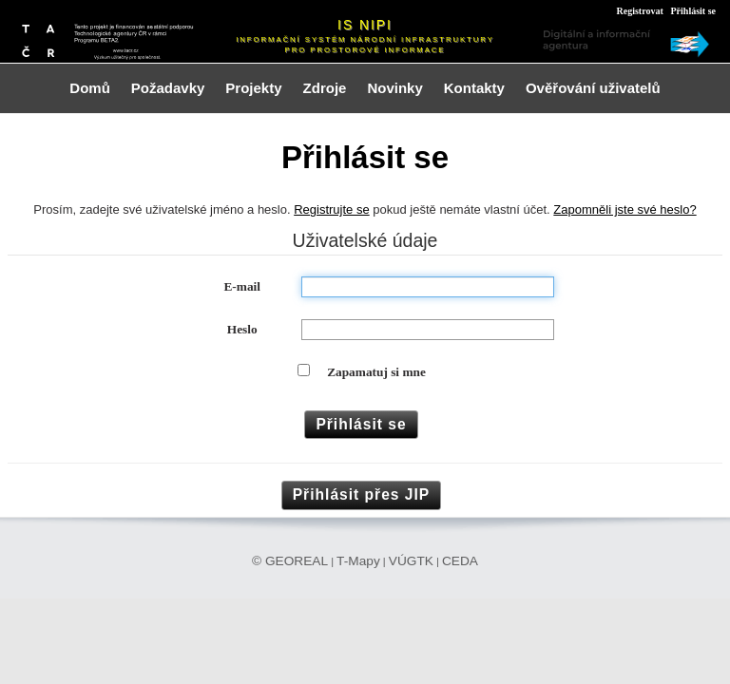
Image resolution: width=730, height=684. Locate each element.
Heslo (242, 329)
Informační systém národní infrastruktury (365, 39)
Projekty (253, 88)
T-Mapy (358, 561)
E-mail (241, 286)
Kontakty (474, 88)
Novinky (394, 88)
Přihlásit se (694, 11)
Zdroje (325, 88)
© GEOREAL (290, 561)
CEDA (460, 561)
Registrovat (639, 11)
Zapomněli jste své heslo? (624, 209)
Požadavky (168, 88)
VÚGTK (411, 561)
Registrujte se (331, 209)
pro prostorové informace (365, 50)
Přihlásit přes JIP (362, 494)
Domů (89, 88)
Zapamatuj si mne (376, 372)
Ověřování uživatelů (593, 88)
